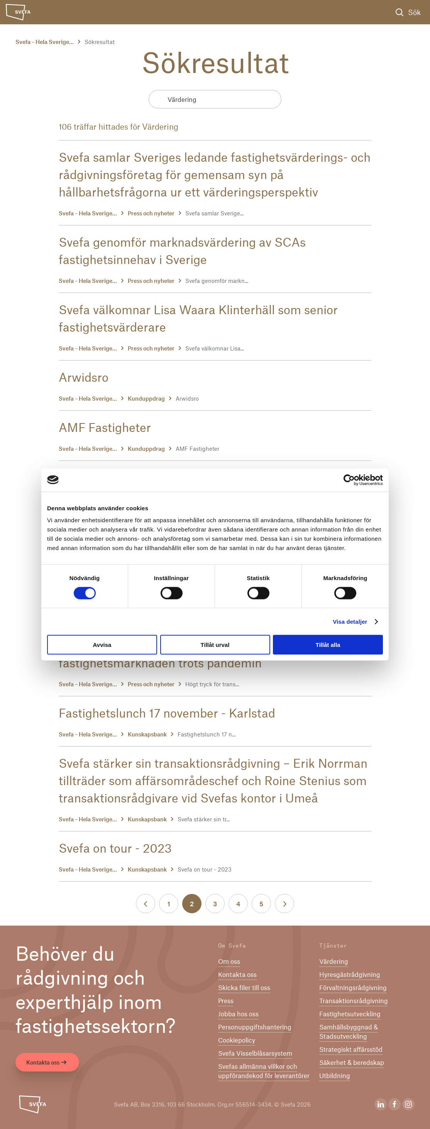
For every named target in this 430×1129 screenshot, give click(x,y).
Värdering (333, 961)
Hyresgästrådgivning (349, 974)
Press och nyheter (151, 213)
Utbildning (334, 1075)
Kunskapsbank (147, 734)
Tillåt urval (215, 645)
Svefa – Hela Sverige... (44, 41)
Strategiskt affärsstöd (351, 1049)
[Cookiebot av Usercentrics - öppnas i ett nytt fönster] (349, 480)
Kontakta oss (47, 1063)
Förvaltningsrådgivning (353, 987)
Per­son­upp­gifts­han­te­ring (254, 1027)
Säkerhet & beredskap (351, 1062)
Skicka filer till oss (244, 987)
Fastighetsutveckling (350, 1013)
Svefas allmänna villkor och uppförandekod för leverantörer (264, 1070)
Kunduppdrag (146, 398)
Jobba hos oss (238, 1013)
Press (226, 1000)
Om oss (229, 961)
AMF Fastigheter (105, 427)
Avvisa (102, 645)
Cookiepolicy (236, 1040)
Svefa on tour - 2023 (115, 847)
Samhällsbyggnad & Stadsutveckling (348, 1031)
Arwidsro (83, 376)
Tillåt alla (328, 645)
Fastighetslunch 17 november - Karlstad (167, 712)
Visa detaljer (350, 621)
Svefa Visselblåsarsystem (255, 1053)
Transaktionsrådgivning (353, 1000)
